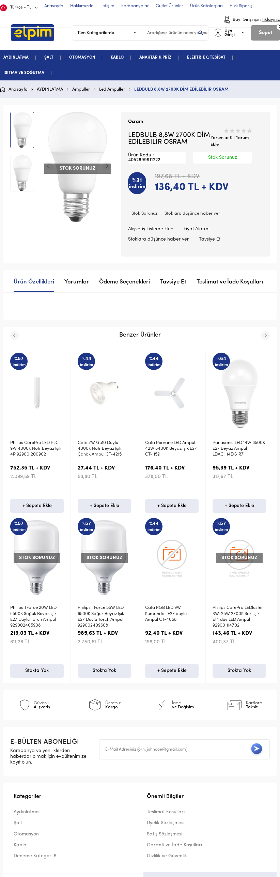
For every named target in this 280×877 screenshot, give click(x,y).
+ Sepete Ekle (37, 505)
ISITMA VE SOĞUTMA (23, 73)
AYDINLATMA (16, 58)
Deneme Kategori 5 (35, 856)
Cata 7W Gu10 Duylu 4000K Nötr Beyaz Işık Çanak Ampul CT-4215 (100, 449)
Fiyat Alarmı (196, 229)
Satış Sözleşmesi (164, 834)
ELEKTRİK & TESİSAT (206, 58)
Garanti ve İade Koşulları (174, 845)
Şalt (18, 823)
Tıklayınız (271, 19)
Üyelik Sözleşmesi (165, 823)
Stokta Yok (37, 670)
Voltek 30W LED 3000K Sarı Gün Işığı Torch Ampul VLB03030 (36, 613)
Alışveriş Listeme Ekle (150, 229)
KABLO (117, 58)
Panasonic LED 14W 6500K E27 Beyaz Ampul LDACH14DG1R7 (239, 449)
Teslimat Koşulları (166, 812)
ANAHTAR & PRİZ (155, 58)
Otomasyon (26, 834)
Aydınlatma (26, 812)
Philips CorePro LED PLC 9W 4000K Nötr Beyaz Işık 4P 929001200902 (35, 449)
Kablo (20, 845)
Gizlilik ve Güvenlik (167, 856)
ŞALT (48, 58)
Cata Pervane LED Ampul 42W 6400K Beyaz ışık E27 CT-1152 (171, 449)
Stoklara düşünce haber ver (192, 213)
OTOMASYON (82, 58)
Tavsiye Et (209, 239)
